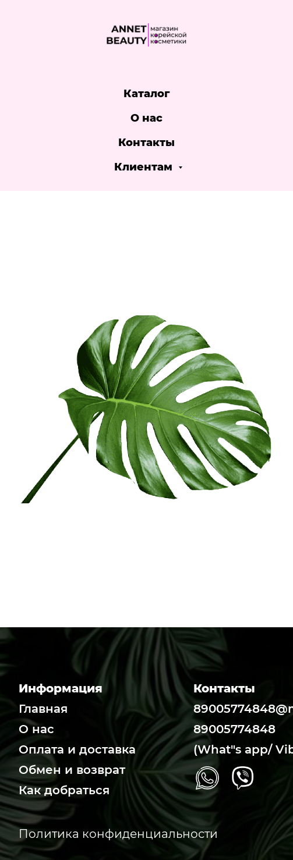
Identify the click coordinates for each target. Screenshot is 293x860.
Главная (43, 709)
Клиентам (144, 167)
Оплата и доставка (77, 749)
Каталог (146, 93)
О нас (146, 118)
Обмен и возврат (72, 770)
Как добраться (64, 790)
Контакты (146, 142)
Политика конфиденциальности (118, 834)
